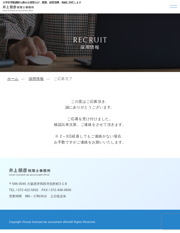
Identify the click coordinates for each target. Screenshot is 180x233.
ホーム (13, 79)
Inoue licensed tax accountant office (47, 222)
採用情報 (36, 79)
